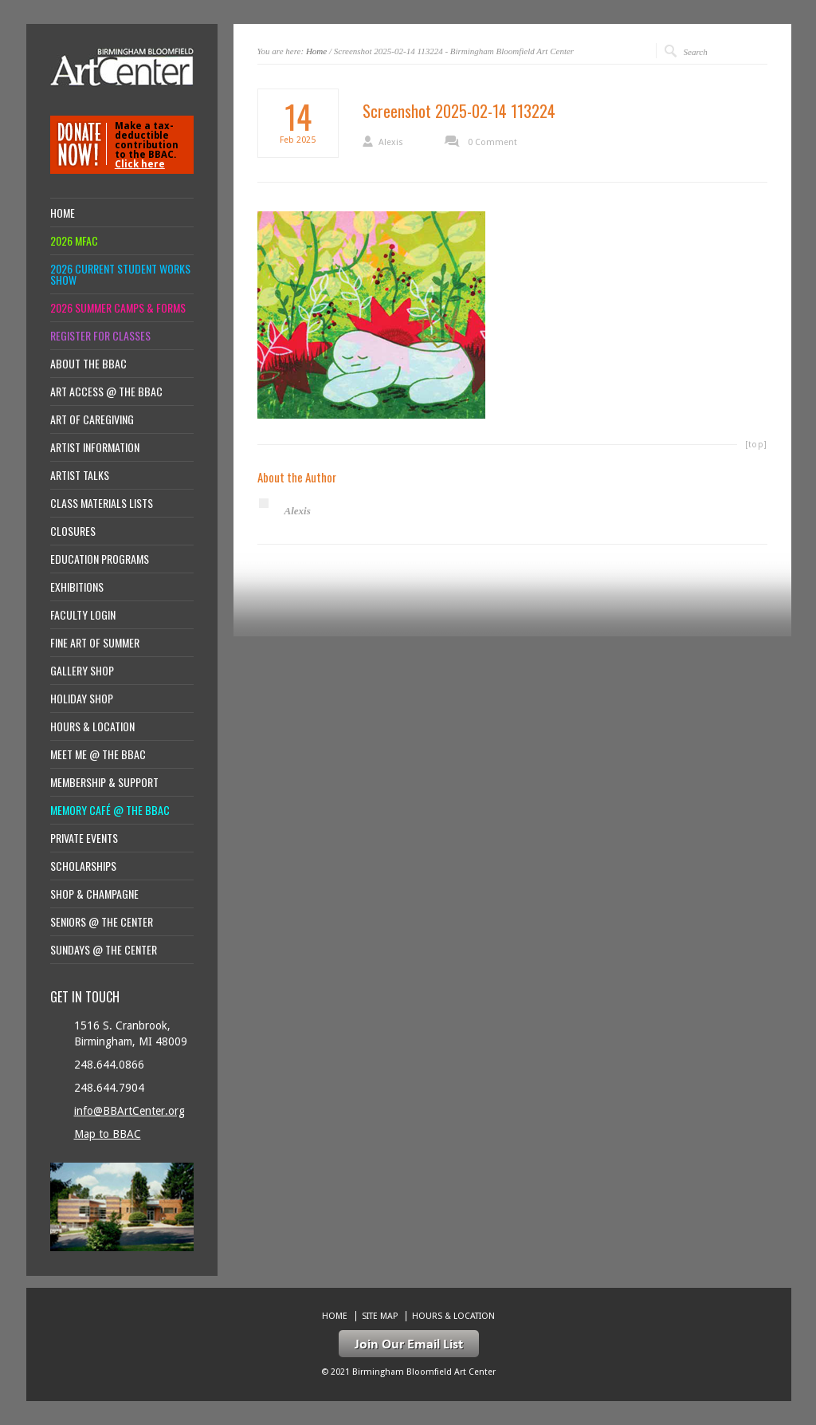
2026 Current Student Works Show (120, 274)
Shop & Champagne (94, 893)
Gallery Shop (82, 670)
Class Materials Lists (101, 503)
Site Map (380, 1316)
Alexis (391, 142)
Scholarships (83, 866)
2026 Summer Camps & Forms (118, 307)
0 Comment (492, 142)
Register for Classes (100, 335)
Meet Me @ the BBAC (98, 754)
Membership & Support (104, 782)
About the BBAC (88, 363)
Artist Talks (79, 475)
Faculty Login (83, 614)
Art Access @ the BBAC (106, 391)
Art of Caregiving (92, 419)
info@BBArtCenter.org (129, 1110)
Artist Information (94, 447)
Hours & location (92, 726)
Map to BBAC (107, 1134)
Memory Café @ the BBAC (110, 810)
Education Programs (99, 559)
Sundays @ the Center (103, 949)
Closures (73, 531)
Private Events (84, 838)
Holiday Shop (81, 698)
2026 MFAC (74, 240)
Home (316, 51)
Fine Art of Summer (94, 642)
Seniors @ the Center (101, 921)
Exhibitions (77, 586)
